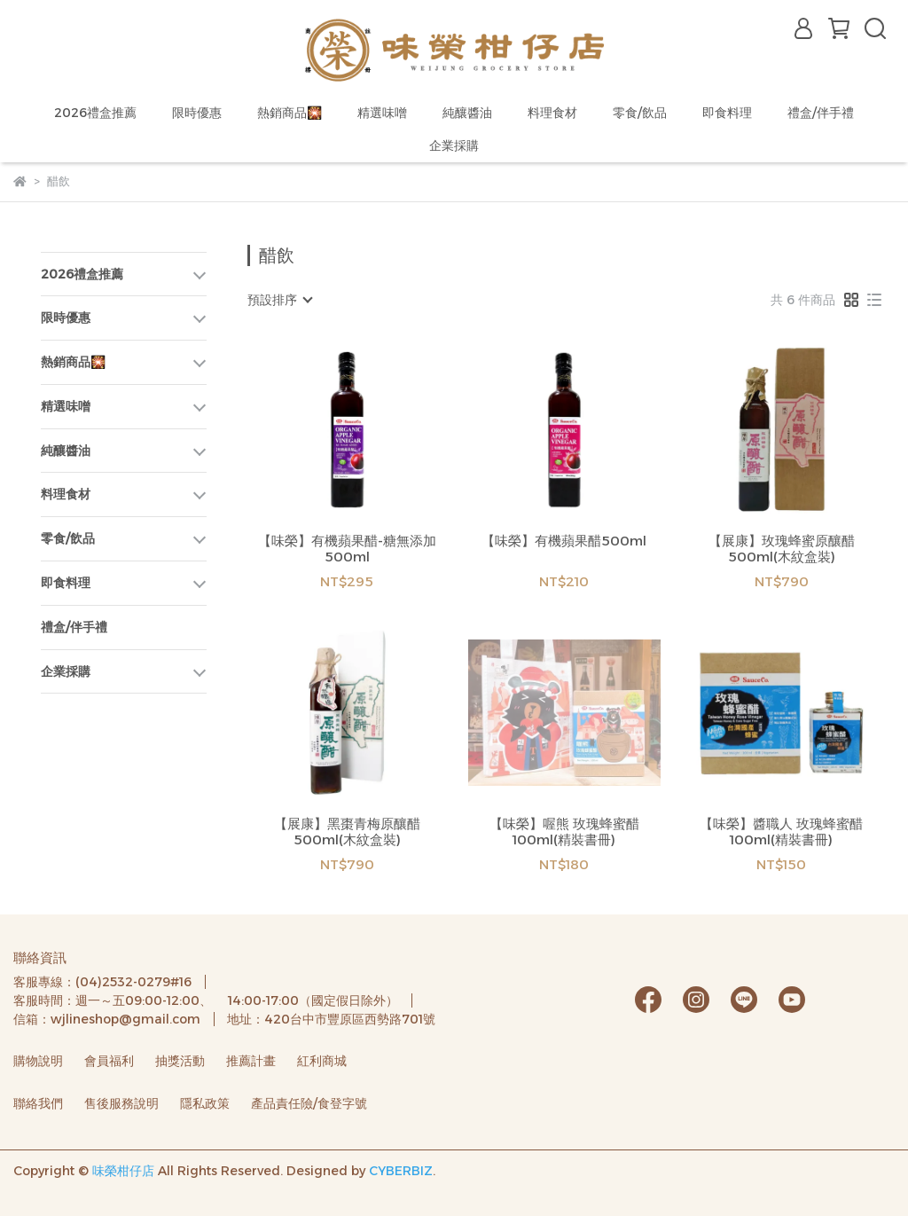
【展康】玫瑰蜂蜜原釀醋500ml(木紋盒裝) (781, 549)
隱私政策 (205, 1103)
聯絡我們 (38, 1103)
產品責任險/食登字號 (309, 1103)
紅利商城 (322, 1061)
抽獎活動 (180, 1061)
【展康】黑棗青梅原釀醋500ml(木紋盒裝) (347, 832)
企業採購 (454, 145)
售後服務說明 (121, 1103)
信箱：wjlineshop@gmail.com (106, 1019)
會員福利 (109, 1061)
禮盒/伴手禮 (820, 113)
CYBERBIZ (401, 1171)
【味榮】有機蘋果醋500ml (563, 541)
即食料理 (727, 113)
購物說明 (38, 1061)
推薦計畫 (251, 1061)
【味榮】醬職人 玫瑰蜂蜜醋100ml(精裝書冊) (781, 832)
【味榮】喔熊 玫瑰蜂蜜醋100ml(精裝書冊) (564, 832)
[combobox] (279, 300)
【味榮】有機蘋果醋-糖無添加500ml (347, 549)
